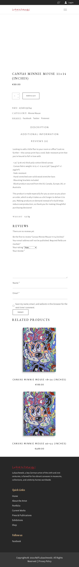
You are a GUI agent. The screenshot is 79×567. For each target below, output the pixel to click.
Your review (19, 251)
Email (16, 293)
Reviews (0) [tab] (39, 141)
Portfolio (16, 506)
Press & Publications (22, 515)
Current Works (19, 510)
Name (16, 283)
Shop (14, 525)
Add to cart (31, 96)
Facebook (16, 541)
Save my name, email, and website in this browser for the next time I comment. (41, 306)
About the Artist (19, 501)
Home (15, 496)
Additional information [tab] (40, 134)
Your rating (18, 247)
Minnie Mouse (34, 113)
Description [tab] (39, 127)
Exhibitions (17, 520)
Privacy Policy (45, 561)
